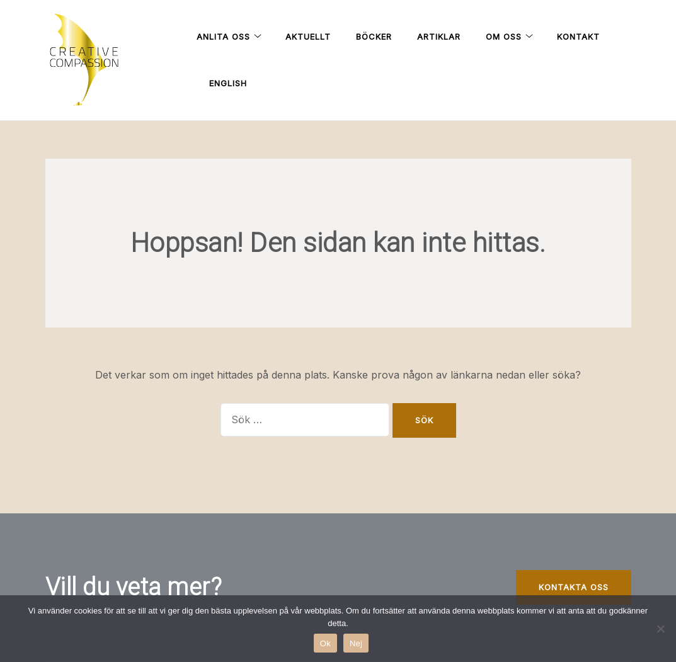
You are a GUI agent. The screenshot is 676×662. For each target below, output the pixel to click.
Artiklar (439, 36)
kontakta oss (574, 587)
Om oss (504, 36)
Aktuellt (308, 36)
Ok (325, 643)
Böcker (374, 36)
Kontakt (578, 36)
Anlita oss (223, 36)
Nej (356, 643)
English (228, 83)
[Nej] (660, 628)
